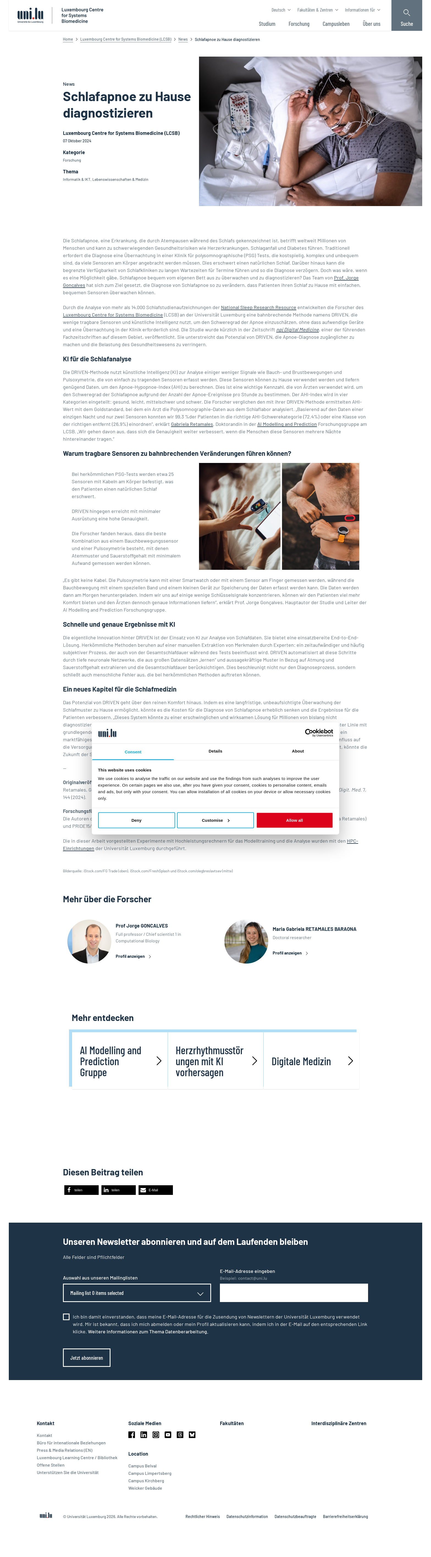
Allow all (294, 820)
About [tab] (298, 751)
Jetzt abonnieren (86, 1360)
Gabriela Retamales (192, 424)
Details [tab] (215, 751)
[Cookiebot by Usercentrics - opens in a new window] (309, 733)
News (183, 39)
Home (68, 39)
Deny (136, 820)
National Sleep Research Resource (258, 307)
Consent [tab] (133, 752)
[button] (81, 1192)
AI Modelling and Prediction (287, 424)
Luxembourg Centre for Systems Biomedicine (113, 315)
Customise (216, 820)
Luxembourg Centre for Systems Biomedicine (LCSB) (125, 39)
